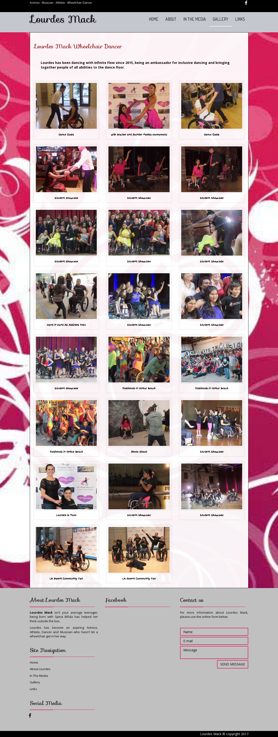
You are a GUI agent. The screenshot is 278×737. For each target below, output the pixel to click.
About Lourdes (40, 669)
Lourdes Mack (63, 19)
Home (34, 662)
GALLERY (220, 19)
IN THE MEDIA (194, 19)
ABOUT (170, 19)
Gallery (35, 682)
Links (33, 689)
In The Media (39, 676)
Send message (232, 664)
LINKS (240, 19)
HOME (153, 19)
